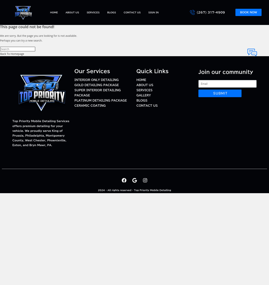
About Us (72, 12)
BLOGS (111, 12)
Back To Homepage (12, 54)
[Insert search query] (17, 49)
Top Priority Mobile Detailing (152, 190)
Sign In (153, 12)
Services (93, 12)
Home (54, 12)
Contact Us (132, 12)
